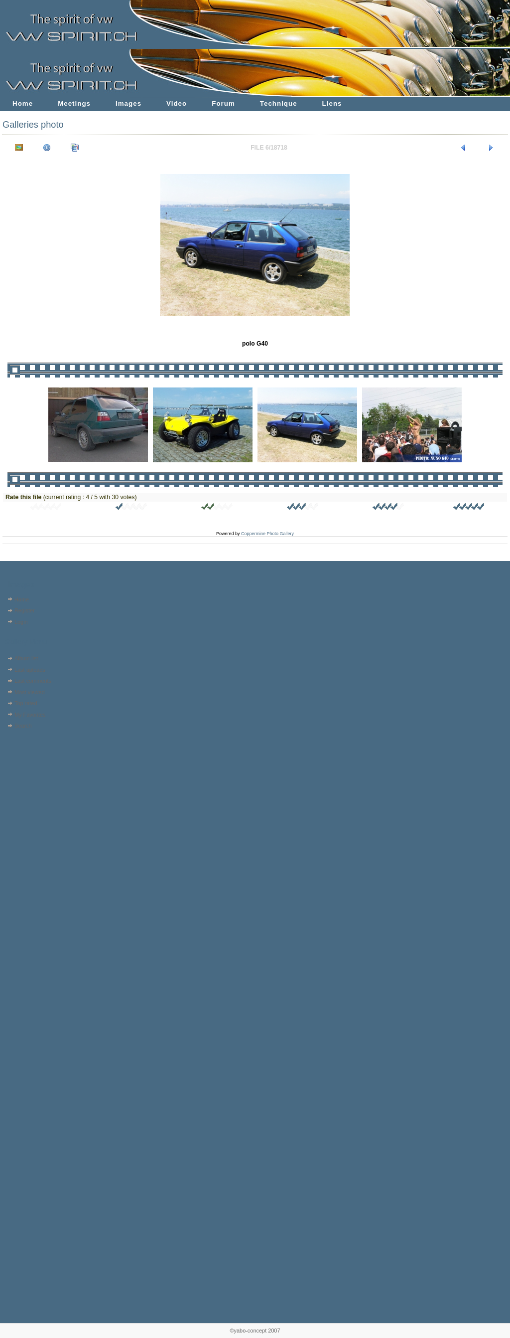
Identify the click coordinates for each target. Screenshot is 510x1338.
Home (22, 103)
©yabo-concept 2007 (255, 1331)
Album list (26, 658)
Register (24, 610)
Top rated (25, 703)
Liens (332, 103)
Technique (278, 103)
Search (23, 726)
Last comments (32, 681)
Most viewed (29, 692)
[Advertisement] (33, 795)
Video (176, 103)
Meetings (74, 103)
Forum (223, 103)
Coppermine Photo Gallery (267, 533)
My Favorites (30, 715)
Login (21, 622)
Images (128, 103)
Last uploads (29, 670)
